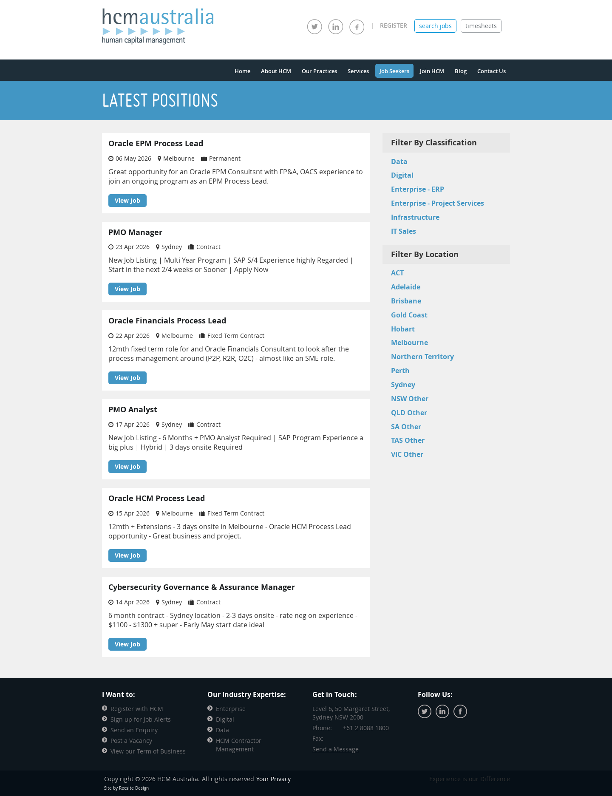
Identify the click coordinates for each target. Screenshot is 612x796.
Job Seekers (394, 71)
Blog (461, 71)
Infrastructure (415, 217)
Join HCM (432, 71)
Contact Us (491, 71)
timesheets (481, 26)
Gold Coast (409, 315)
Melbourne (409, 342)
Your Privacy (273, 779)
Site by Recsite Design (126, 788)
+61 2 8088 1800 (366, 728)
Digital (402, 175)
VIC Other (407, 454)
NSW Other (409, 398)
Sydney (403, 384)
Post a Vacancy (131, 741)
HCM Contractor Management (238, 745)
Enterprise (231, 709)
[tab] (435, 26)
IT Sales (403, 231)
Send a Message (335, 749)
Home (242, 71)
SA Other (406, 426)
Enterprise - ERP (417, 189)
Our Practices (319, 71)
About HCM (276, 71)
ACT (397, 273)
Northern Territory (422, 356)
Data (399, 161)
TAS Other (408, 440)
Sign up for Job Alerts (140, 719)
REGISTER (393, 25)
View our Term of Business (148, 751)
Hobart (403, 329)
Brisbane (406, 301)
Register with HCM (136, 709)
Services (358, 71)
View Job (127, 200)
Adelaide (405, 287)
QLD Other (409, 412)
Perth (400, 370)
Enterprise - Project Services (437, 203)
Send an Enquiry (134, 730)
